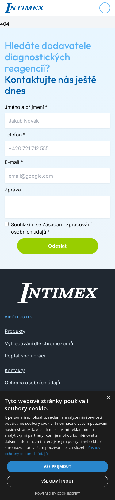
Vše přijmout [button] (57, 466)
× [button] (108, 398)
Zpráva (13, 190)
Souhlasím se (51, 228)
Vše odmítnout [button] (57, 481)
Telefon (15, 134)
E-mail (14, 162)
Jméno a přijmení (26, 107)
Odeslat (57, 246)
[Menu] (104, 7)
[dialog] (57, 445)
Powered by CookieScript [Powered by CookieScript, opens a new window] (57, 493)
